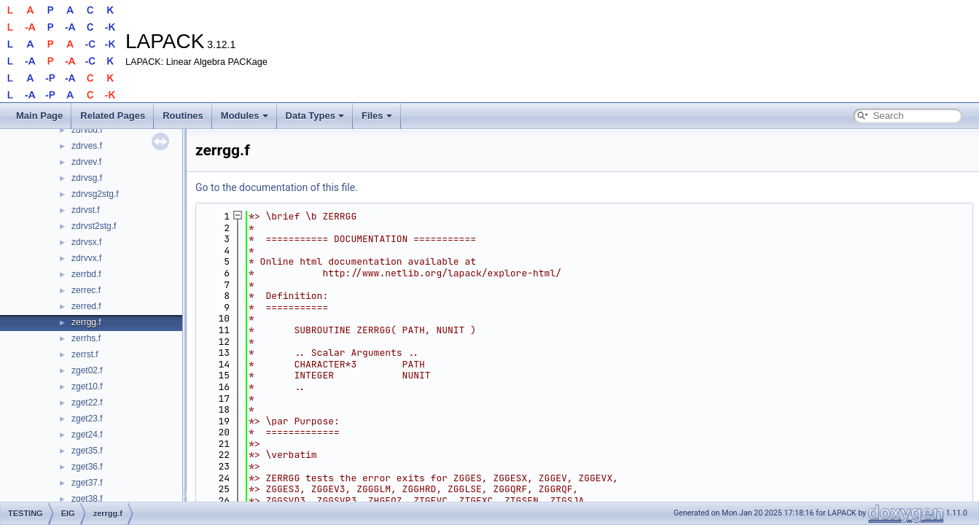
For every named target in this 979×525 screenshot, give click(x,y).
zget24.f (87, 434)
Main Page (39, 115)
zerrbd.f (86, 274)
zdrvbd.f (87, 130)
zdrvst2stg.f (93, 226)
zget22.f (87, 402)
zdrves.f (86, 146)
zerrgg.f (86, 322)
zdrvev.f (86, 162)
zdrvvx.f (86, 258)
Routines (183, 115)
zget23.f (87, 418)
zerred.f (86, 306)
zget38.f (87, 499)
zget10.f (87, 386)
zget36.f (87, 467)
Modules (244, 115)
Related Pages (112, 115)
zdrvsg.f (86, 178)
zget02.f (87, 370)
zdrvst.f (85, 210)
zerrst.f (84, 354)
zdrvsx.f (86, 242)
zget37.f (87, 483)
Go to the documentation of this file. (276, 187)
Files (377, 115)
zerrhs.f (86, 338)
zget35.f (87, 451)
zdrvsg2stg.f (95, 194)
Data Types (315, 115)
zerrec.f (86, 290)
